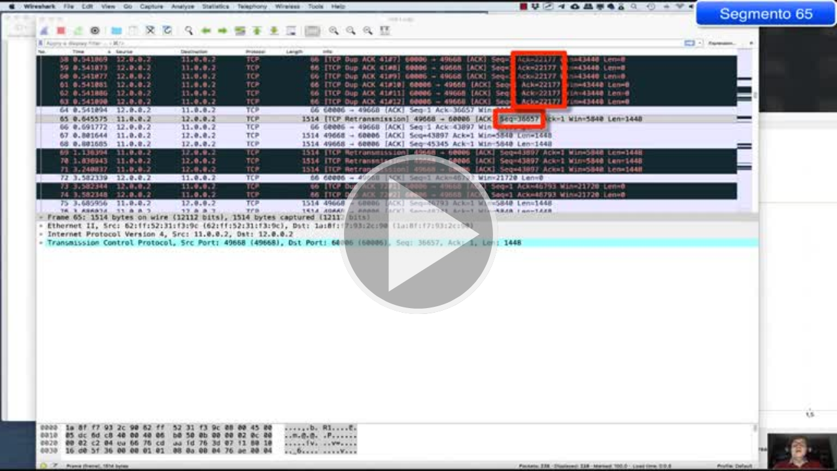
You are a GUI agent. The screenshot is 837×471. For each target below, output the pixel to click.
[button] (418, 235)
